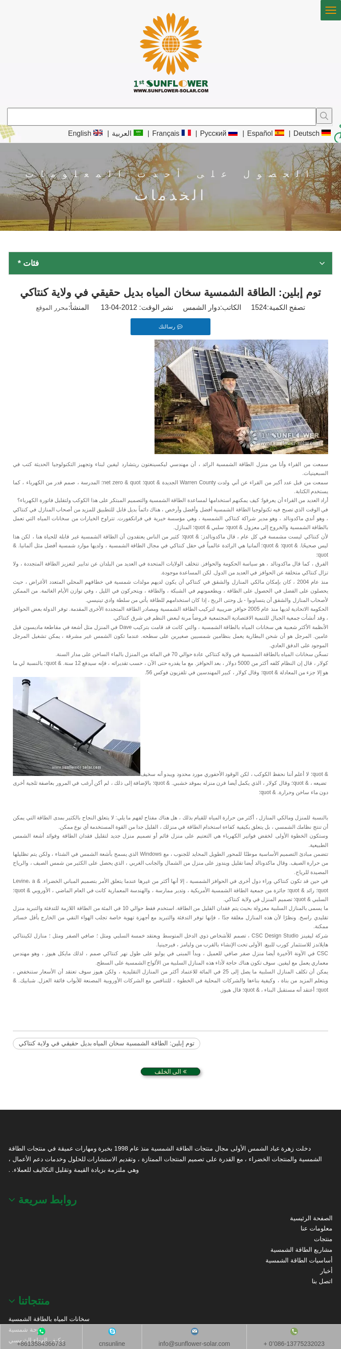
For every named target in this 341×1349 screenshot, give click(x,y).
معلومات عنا (317, 1228)
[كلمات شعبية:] (324, 116)
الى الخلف (171, 1071)
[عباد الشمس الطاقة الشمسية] (19, 1132)
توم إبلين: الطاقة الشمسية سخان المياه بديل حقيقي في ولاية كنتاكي (106, 1043)
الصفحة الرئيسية (311, 1218)
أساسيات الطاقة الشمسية (299, 1260)
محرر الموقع (52, 307)
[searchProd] (161, 117)
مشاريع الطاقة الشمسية (301, 1249)
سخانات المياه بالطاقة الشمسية (49, 1318)
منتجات (323, 1238)
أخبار (326, 1270)
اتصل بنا (322, 1281)
